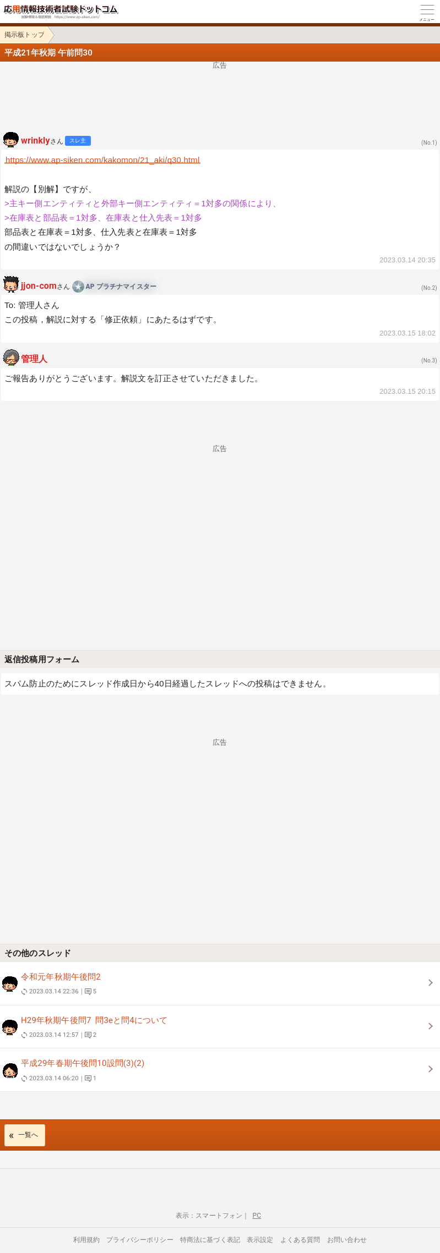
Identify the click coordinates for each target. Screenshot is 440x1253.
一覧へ (28, 1135)
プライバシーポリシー (139, 1240)
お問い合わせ (347, 1240)
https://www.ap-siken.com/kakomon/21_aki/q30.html (102, 159)
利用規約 (86, 1240)
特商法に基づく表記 (210, 1240)
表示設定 (260, 1240)
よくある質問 (300, 1240)
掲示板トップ (24, 35)
